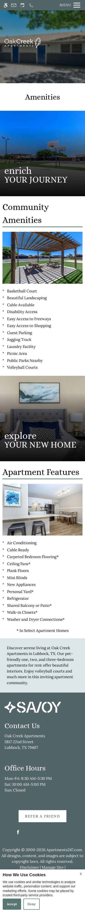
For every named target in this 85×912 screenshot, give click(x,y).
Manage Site (53, 867)
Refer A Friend (42, 816)
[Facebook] (18, 834)
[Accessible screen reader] (6, 5)
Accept (12, 904)
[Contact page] (14, 5)
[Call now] (31, 5)
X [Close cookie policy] (81, 874)
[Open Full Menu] (69, 5)
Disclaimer (29, 867)
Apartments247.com (64, 849)
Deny (31, 904)
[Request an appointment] (22, 5)
